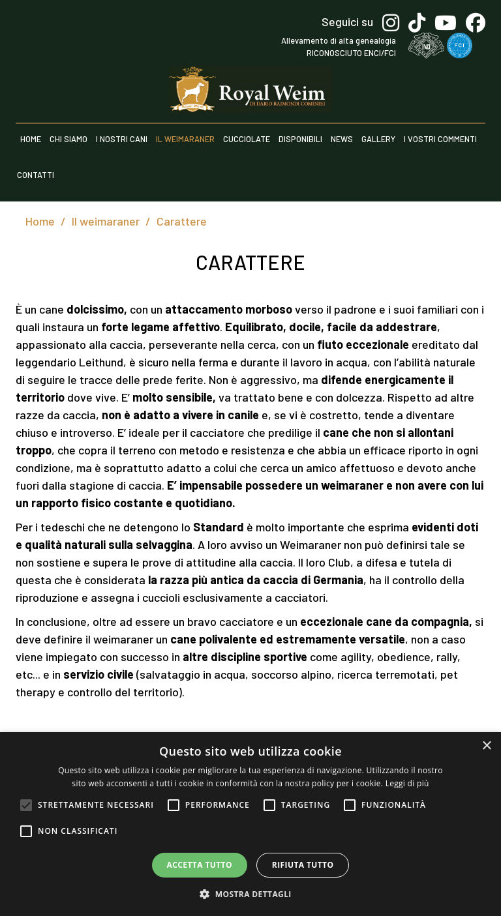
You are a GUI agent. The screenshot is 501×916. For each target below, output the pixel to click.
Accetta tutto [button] (199, 864)
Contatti (35, 175)
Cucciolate (246, 139)
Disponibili (300, 139)
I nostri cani (121, 139)
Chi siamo (68, 139)
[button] (250, 893)
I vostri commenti (440, 139)
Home (30, 139)
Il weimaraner (185, 139)
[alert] (250, 824)
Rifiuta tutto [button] (303, 864)
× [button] (486, 746)
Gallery (378, 139)
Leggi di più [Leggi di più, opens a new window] (407, 783)
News (342, 139)
